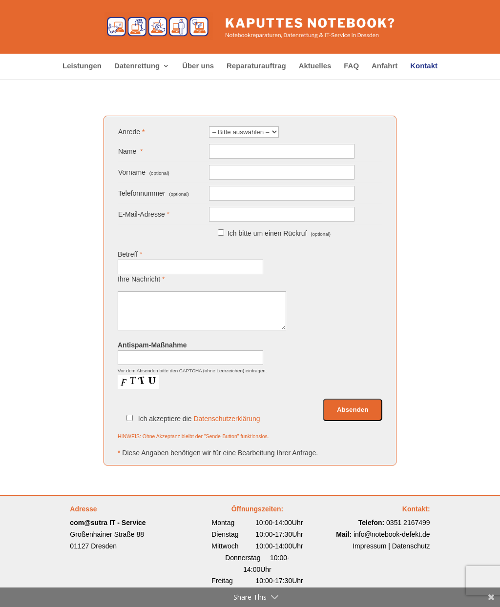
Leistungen (82, 66)
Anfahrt (384, 66)
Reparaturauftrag (256, 66)
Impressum (369, 546)
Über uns (198, 66)
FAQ (351, 66)
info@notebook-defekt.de (392, 534)
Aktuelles (315, 66)
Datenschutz (411, 546)
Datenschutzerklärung (226, 419)
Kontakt (424, 66)
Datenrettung (137, 66)
